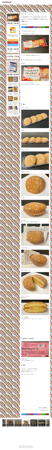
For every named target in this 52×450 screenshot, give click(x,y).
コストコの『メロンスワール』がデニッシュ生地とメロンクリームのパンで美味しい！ (15, 93)
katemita (47, 410)
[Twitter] (23, 27)
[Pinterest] (31, 27)
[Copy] (47, 27)
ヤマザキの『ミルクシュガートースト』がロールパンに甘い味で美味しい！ (10, 93)
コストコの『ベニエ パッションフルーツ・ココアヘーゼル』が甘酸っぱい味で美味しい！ (10, 103)
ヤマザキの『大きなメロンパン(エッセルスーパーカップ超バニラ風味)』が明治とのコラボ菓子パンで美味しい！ (15, 113)
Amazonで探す (13, 40)
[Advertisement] (26, 8)
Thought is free (31, 447)
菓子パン (46, 407)
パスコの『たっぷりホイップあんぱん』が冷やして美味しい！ (10, 112)
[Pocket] (39, 27)
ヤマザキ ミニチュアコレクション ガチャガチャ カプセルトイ (12, 36)
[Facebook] (27, 27)
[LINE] (43, 27)
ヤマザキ (41, 407)
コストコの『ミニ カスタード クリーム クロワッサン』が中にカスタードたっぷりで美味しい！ (15, 84)
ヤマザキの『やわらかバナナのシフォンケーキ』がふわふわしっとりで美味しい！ (15, 103)
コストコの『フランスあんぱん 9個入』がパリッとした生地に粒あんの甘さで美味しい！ (10, 83)
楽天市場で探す (13, 42)
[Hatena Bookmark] (35, 27)
